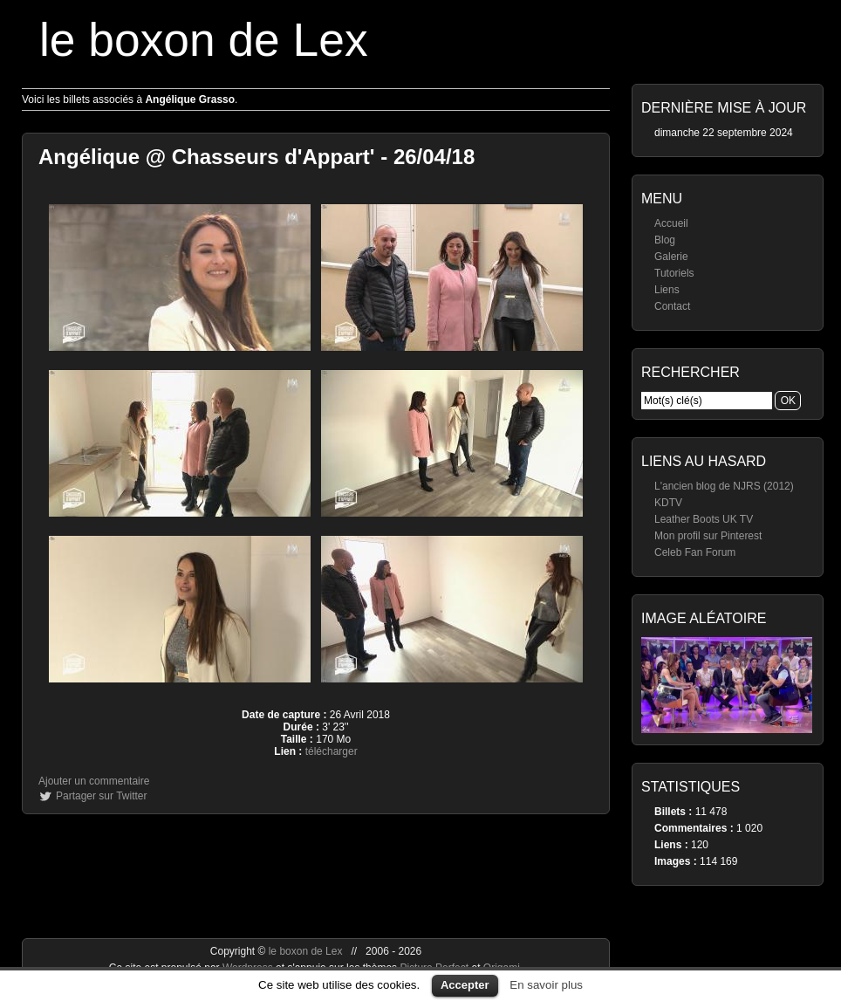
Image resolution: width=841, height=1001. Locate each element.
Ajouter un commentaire (93, 781)
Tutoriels (674, 273)
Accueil (671, 223)
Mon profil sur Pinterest (708, 536)
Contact (672, 306)
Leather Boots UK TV (703, 519)
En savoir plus (546, 984)
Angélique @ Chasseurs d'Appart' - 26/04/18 (256, 156)
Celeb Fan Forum (694, 552)
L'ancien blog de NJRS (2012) (724, 486)
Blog (664, 240)
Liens (667, 290)
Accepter (465, 984)
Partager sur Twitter (101, 796)
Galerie (671, 256)
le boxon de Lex (203, 39)
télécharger (331, 751)
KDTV (668, 503)
